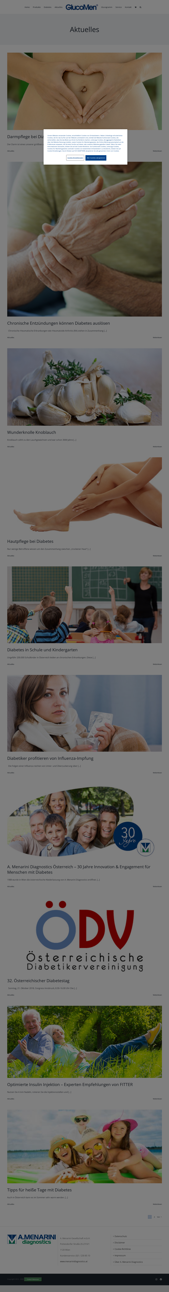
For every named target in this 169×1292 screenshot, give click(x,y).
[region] (85, 147)
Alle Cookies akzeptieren (96, 158)
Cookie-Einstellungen (75, 158)
